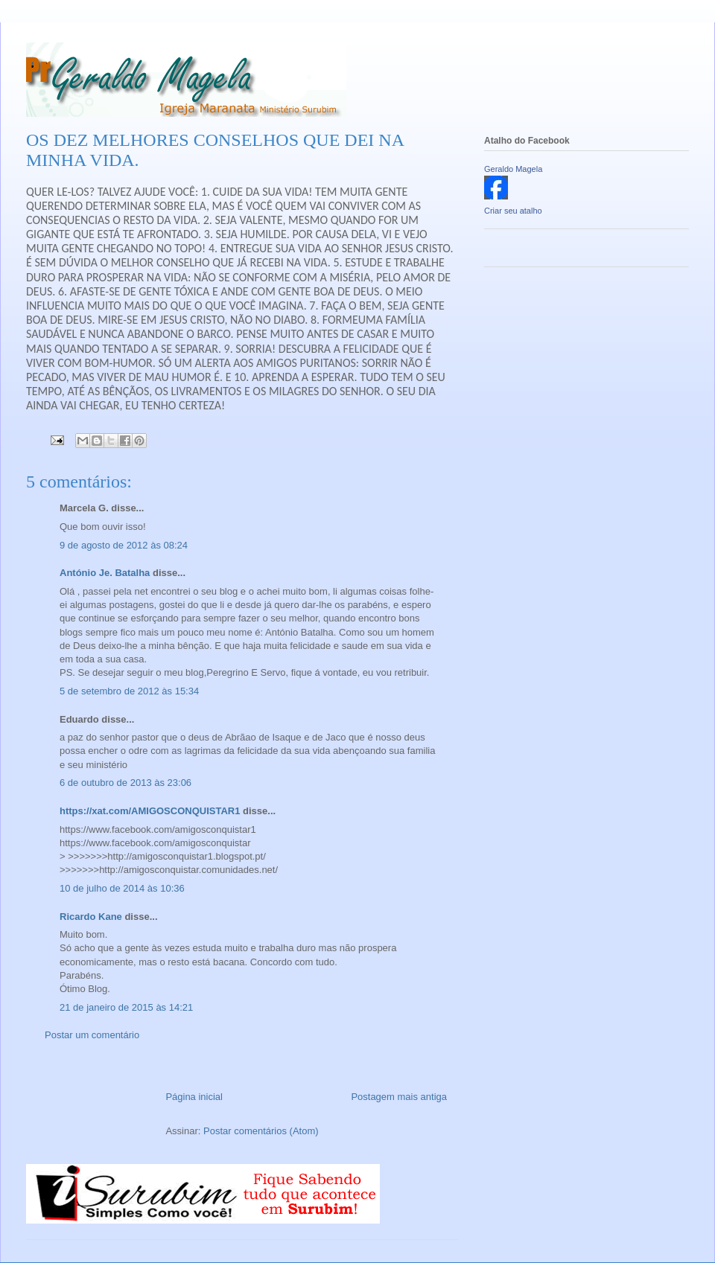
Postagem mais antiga (399, 1096)
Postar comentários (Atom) (261, 1130)
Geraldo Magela (513, 168)
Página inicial (194, 1096)
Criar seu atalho (513, 210)
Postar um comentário (92, 1034)
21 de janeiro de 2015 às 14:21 (126, 1007)
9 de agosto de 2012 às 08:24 (124, 545)
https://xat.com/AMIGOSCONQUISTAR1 (150, 810)
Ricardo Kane (91, 916)
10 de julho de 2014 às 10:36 (122, 888)
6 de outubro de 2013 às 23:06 (125, 782)
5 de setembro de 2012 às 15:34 (129, 691)
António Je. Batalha (105, 572)
